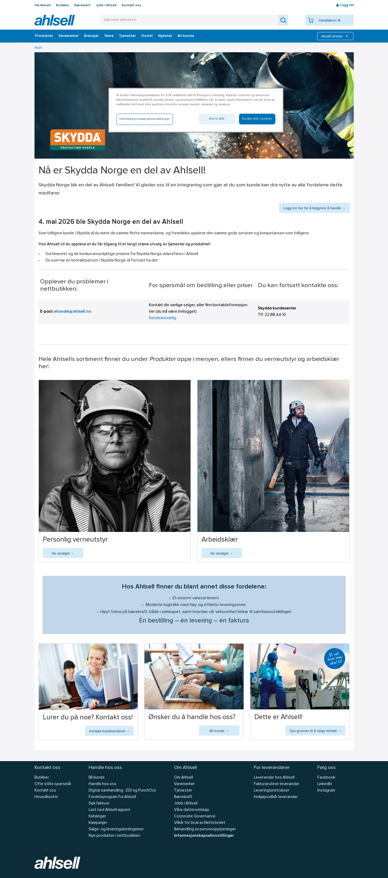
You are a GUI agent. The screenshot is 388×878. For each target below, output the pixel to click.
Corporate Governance (195, 816)
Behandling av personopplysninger (205, 829)
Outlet (147, 36)
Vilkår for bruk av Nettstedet (199, 823)
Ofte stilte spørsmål (52, 784)
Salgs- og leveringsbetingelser (116, 829)
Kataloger (97, 816)
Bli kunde (186, 36)
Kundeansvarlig (162, 318)
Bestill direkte (335, 36)
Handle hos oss (102, 784)
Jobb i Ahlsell (106, 5)
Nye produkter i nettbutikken (114, 836)
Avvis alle (217, 118)
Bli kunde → (219, 731)
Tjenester (127, 36)
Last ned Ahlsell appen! (109, 810)
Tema (108, 36)
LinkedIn (324, 784)
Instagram (326, 790)
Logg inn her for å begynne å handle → (314, 208)
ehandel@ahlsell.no (72, 311)
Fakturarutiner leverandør (276, 784)
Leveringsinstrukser (271, 790)
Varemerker (68, 36)
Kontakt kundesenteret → (109, 731)
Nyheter (165, 36)
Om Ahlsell (42, 5)
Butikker (62, 5)
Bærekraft (82, 5)
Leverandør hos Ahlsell (274, 777)
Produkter (44, 36)
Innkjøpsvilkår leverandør (276, 797)
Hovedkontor (46, 797)
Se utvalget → (63, 553)
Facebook (326, 777)
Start (38, 47)
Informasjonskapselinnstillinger (204, 836)
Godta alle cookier (257, 118)
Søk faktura (99, 803)
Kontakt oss (131, 5)
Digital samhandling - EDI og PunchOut (122, 790)
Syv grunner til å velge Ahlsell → (315, 731)
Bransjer (91, 36)
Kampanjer (98, 823)
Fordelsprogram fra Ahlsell (112, 797)
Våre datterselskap (191, 810)
